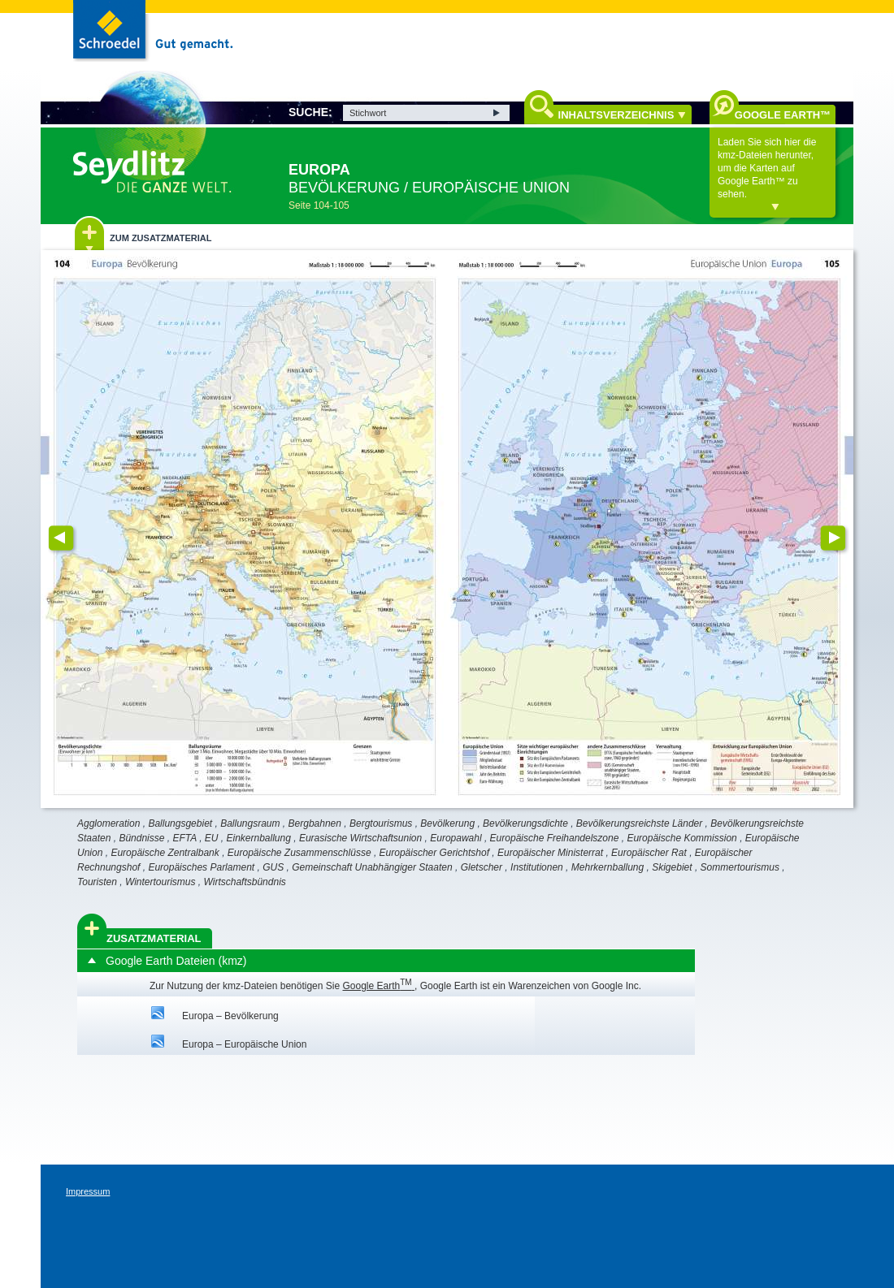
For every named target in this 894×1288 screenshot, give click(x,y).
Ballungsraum (250, 823)
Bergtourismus (380, 823)
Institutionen (536, 867)
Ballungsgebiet (180, 823)
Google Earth (378, 986)
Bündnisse (141, 838)
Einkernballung (259, 838)
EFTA (184, 838)
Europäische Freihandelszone (554, 838)
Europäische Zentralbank (165, 852)
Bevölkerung (447, 823)
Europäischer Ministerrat (550, 852)
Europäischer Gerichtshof (434, 852)
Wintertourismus (160, 882)
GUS (273, 867)
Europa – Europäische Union (244, 1044)
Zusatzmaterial (154, 938)
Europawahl (455, 838)
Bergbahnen (315, 823)
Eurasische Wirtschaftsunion (360, 838)
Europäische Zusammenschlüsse (299, 852)
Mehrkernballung (607, 867)
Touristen (97, 882)
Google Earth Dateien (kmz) (176, 960)
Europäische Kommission (681, 838)
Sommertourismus (740, 867)
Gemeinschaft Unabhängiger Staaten (372, 867)
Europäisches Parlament (201, 867)
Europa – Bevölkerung (230, 1016)
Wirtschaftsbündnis (245, 882)
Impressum (88, 1191)
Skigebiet (672, 867)
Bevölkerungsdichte (525, 823)
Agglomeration (108, 823)
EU (212, 838)
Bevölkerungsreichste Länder (639, 823)
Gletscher (481, 867)
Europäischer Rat (649, 852)
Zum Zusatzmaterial (160, 238)
